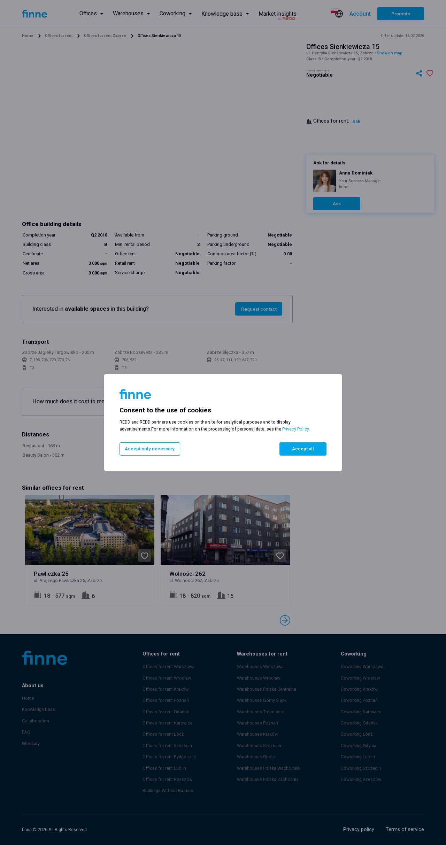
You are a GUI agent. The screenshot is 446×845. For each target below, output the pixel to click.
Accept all (303, 448)
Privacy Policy (295, 429)
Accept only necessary (149, 448)
